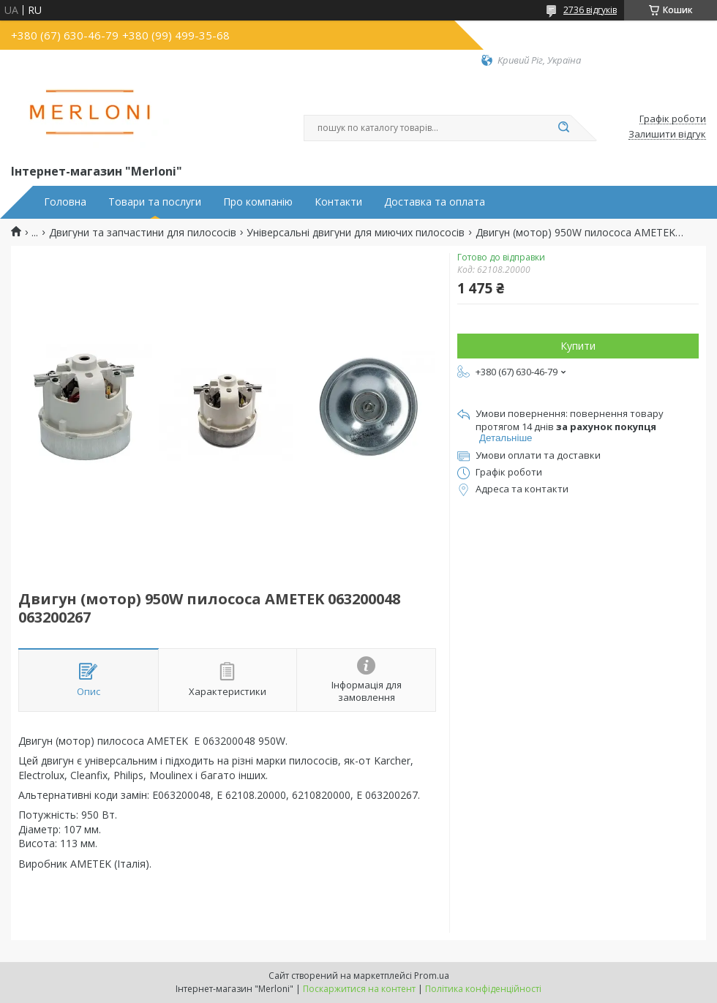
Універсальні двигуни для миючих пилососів (356, 232)
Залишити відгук (667, 134)
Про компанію (258, 202)
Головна (65, 202)
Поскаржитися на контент (359, 989)
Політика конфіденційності (483, 989)
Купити (578, 346)
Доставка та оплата (434, 202)
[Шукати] (563, 128)
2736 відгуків (590, 10)
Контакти (338, 202)
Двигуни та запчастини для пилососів (142, 232)
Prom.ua (431, 975)
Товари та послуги (154, 202)
